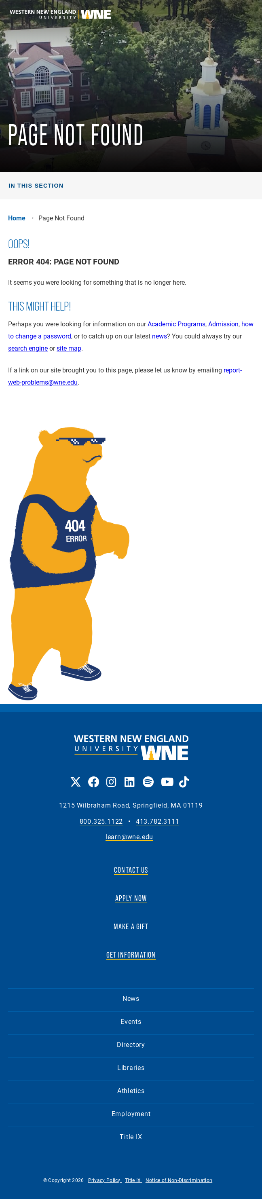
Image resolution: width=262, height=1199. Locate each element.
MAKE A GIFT (131, 926)
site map (69, 348)
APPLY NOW (131, 898)
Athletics (131, 1090)
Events (131, 1021)
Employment (131, 1113)
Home (16, 218)
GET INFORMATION (131, 954)
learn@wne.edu (129, 837)
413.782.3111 (158, 821)
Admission (223, 323)
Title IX (131, 1136)
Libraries (131, 1067)
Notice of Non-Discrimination (179, 1180)
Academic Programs (176, 323)
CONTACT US (131, 869)
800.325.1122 (101, 821)
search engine (28, 348)
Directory (131, 1044)
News (131, 998)
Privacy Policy (105, 1180)
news (159, 336)
